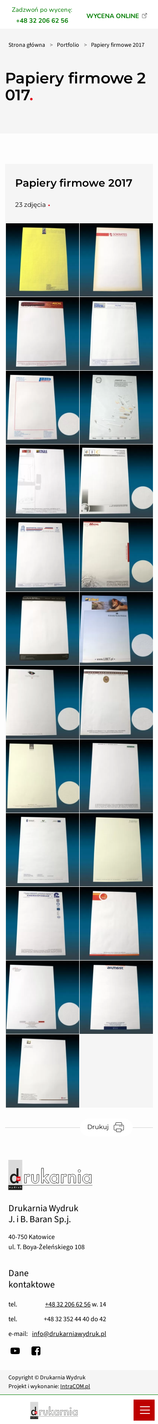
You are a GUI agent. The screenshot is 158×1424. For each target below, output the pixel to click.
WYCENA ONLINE (112, 16)
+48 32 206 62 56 (68, 1304)
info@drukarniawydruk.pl (69, 1333)
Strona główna (26, 45)
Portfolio (68, 45)
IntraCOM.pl (75, 1386)
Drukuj (110, 1127)
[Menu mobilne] (144, 1410)
